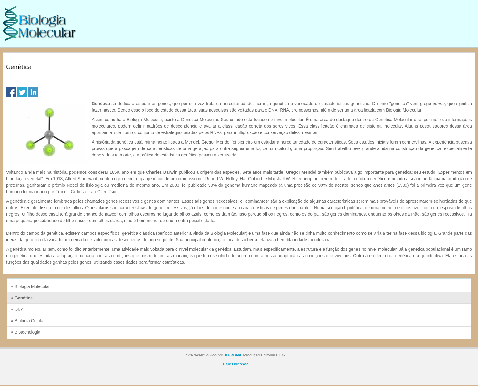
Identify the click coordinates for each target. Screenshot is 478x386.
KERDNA (233, 355)
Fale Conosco (236, 364)
